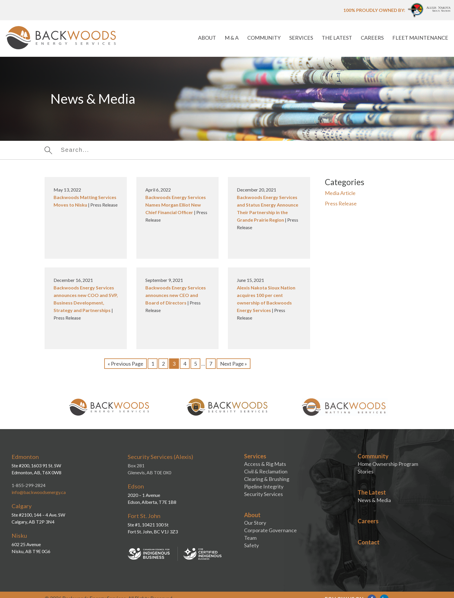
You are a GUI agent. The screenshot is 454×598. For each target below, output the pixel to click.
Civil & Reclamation (266, 471)
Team (250, 538)
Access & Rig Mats (265, 464)
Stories (366, 471)
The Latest (337, 37)
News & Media (374, 500)
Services (301, 37)
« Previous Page (125, 363)
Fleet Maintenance (420, 37)
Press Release (341, 203)
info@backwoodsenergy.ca (39, 492)
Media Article (340, 193)
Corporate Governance (270, 530)
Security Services (263, 494)
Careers (372, 37)
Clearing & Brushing (266, 479)
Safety (251, 545)
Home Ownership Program (388, 464)
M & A (232, 37)
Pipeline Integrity (263, 486)
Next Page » (233, 363)
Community (264, 37)
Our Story (255, 522)
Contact (369, 542)
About (207, 37)
